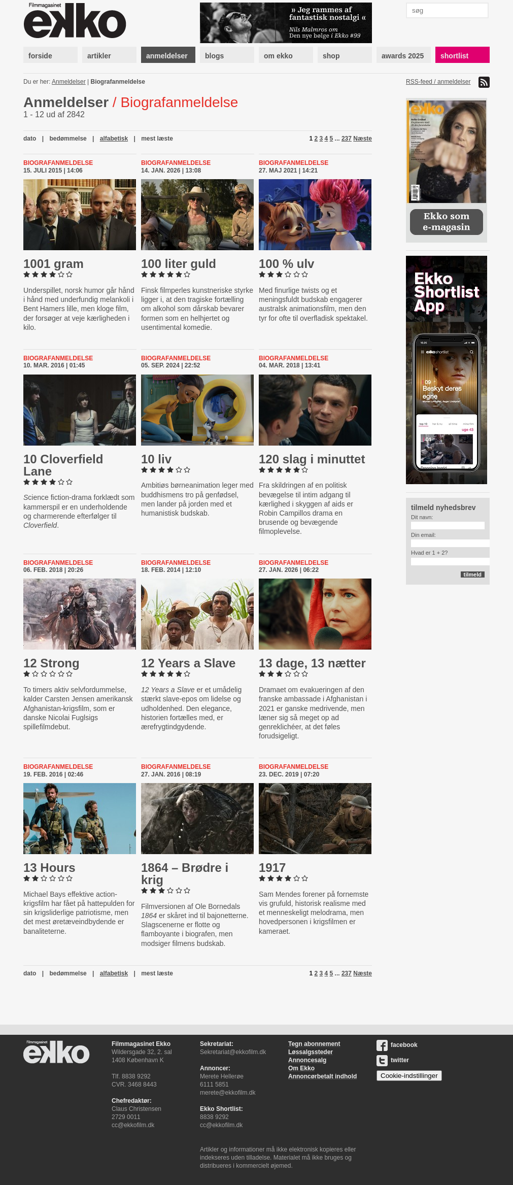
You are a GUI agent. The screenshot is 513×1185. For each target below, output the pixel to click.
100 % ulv (286, 263)
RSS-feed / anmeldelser (438, 81)
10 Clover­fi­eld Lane (63, 465)
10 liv (156, 459)
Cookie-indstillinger (409, 1075)
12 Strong (51, 663)
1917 (272, 867)
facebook (397, 1045)
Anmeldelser (69, 81)
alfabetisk (114, 138)
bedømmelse (67, 138)
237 (346, 138)
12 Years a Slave (188, 663)
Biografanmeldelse (118, 81)
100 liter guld (178, 263)
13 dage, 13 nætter (312, 663)
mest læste (157, 138)
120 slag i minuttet (312, 459)
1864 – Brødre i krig (184, 874)
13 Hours (49, 867)
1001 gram (53, 263)
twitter (393, 1060)
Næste (362, 138)
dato (29, 138)
